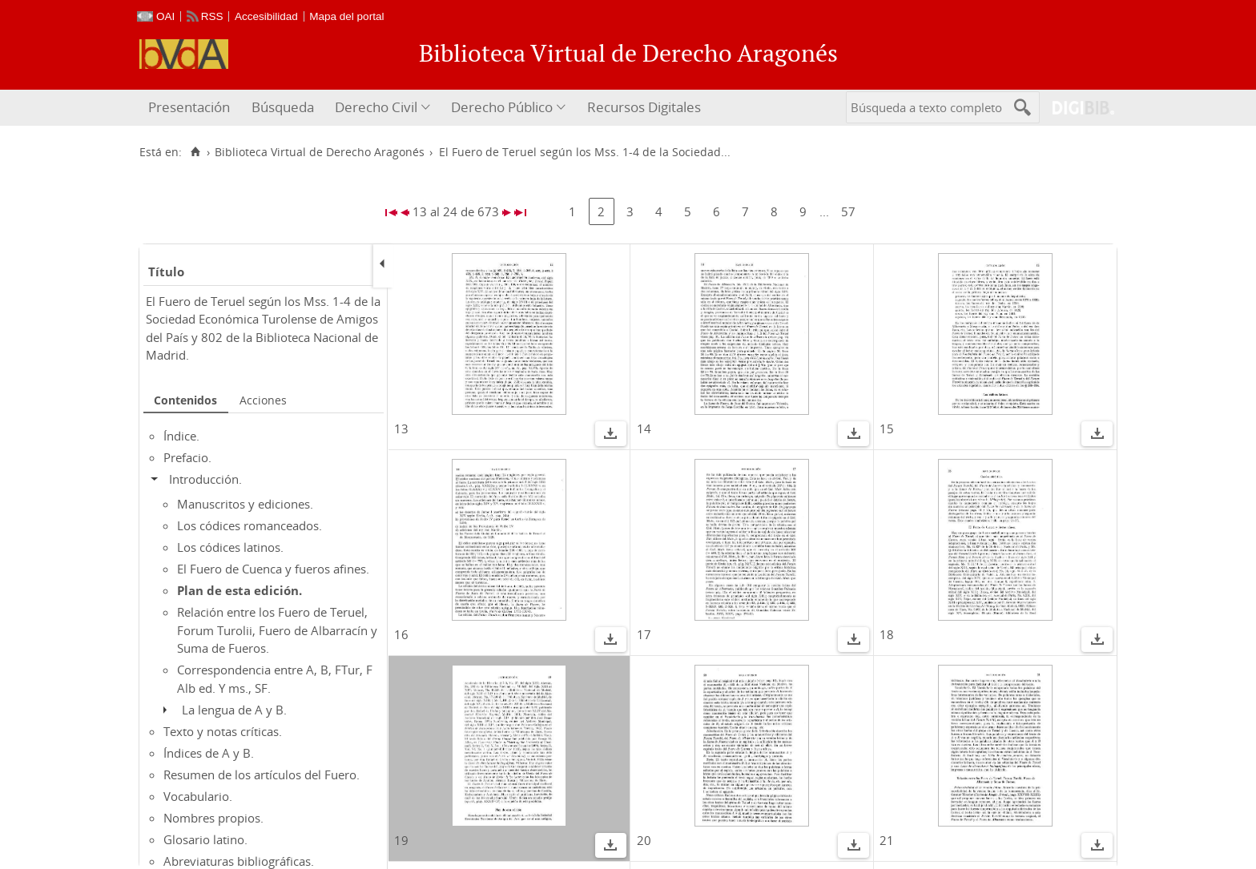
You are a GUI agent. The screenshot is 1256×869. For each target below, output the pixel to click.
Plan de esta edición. (239, 590)
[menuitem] (191, 108)
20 (644, 840)
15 (887, 428)
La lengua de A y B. (234, 710)
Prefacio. (187, 457)
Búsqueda (283, 107)
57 (848, 211)
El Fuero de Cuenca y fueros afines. (273, 569)
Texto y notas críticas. (222, 731)
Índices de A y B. (208, 753)
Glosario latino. (205, 839)
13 (401, 428)
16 (401, 634)
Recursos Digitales (644, 107)
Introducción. (205, 479)
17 (644, 634)
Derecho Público (502, 107)
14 (644, 428)
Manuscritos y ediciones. (245, 504)
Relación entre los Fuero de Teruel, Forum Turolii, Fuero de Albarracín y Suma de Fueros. (277, 630)
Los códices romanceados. (249, 525)
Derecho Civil (376, 107)
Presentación (189, 107)
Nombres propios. (213, 818)
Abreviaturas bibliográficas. (238, 861)
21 (887, 840)
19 (401, 840)
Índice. (181, 436)
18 (887, 634)
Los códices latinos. (230, 547)
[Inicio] (195, 152)
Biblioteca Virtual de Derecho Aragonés (320, 152)
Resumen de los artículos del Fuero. (261, 774)
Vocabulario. (197, 796)
